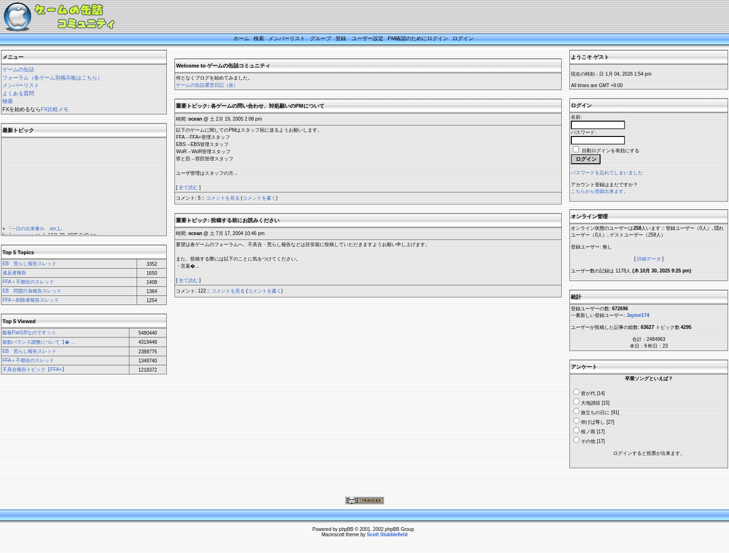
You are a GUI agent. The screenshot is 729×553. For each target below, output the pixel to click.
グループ (320, 38)
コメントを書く (259, 198)
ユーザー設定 (367, 38)
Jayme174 (637, 315)
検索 (259, 38)
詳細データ (649, 258)
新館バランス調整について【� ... (38, 342)
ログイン (463, 38)
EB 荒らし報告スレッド (29, 263)
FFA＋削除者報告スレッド (30, 300)
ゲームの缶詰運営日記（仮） (207, 85)
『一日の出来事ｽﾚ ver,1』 (35, 230)
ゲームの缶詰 (18, 69)
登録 (341, 38)
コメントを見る (223, 198)
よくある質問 (18, 93)
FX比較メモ (55, 109)
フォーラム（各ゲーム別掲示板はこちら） (52, 77)
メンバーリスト (286, 38)
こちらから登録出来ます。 (599, 191)
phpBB (346, 529)
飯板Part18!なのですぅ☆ (29, 332)
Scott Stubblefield (387, 534)
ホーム (241, 38)
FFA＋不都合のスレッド (28, 281)
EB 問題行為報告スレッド (31, 290)
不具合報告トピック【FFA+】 (34, 369)
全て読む (188, 187)
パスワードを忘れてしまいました (607, 172)
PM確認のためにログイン (418, 38)
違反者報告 (14, 272)
